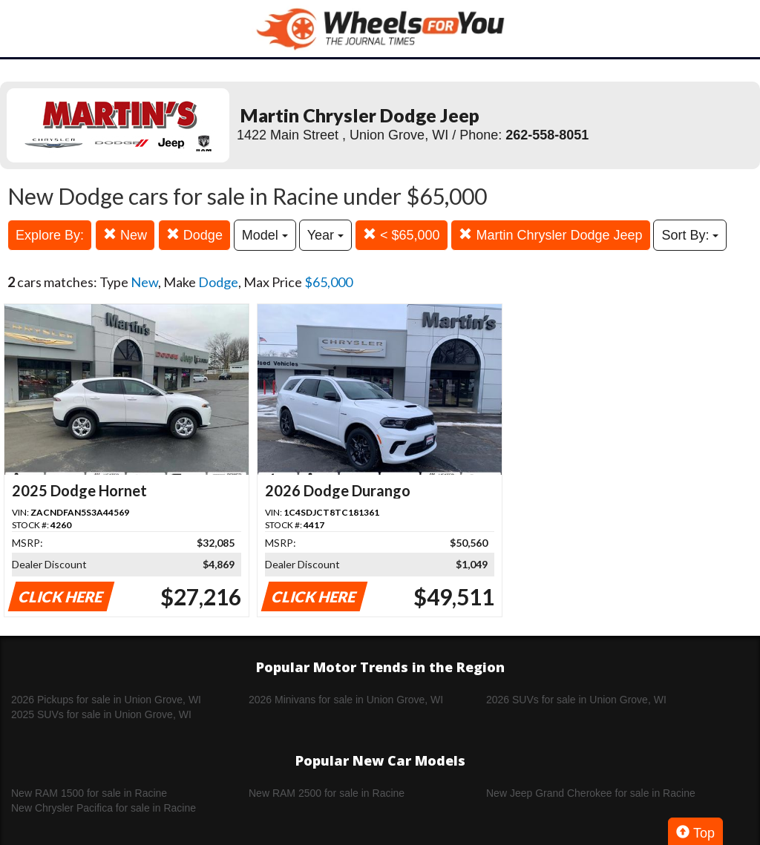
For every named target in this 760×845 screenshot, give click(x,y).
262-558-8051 (547, 135)
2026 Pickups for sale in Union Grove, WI (106, 700)
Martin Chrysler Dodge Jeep (550, 235)
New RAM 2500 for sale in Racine (326, 793)
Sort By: (689, 235)
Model (265, 235)
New (125, 235)
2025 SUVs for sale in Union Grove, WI (101, 714)
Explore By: (50, 235)
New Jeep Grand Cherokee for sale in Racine (590, 793)
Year (325, 235)
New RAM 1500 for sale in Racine (89, 793)
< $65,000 (401, 235)
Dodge (194, 235)
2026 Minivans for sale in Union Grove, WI (346, 700)
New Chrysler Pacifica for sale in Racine (103, 808)
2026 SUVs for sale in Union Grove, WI (576, 700)
